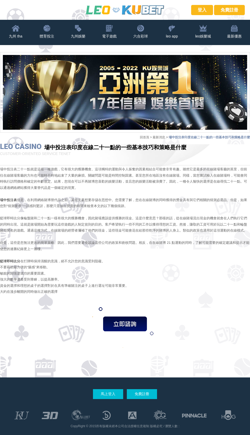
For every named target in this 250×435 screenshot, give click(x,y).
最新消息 (159, 137)
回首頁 (144, 137)
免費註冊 (229, 10)
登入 (202, 10)
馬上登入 (108, 394)
